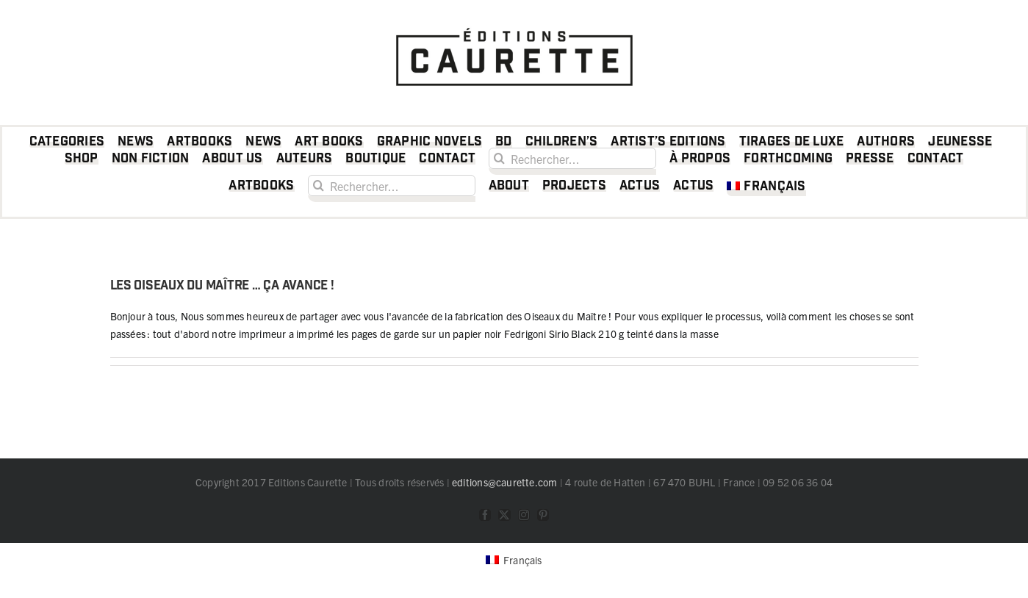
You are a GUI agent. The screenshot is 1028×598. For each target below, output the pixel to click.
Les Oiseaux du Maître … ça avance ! (222, 286)
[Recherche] (499, 158)
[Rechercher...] (572, 158)
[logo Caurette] (514, 23)
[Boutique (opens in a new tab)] (375, 162)
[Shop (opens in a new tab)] (81, 162)
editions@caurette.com (504, 482)
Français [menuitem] (522, 559)
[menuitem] (766, 188)
